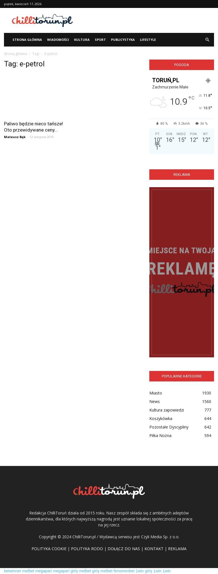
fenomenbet (124, 571)
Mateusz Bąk (15, 137)
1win (157, 571)
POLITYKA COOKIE (49, 548)
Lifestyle (148, 39)
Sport (100, 39)
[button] (207, 40)
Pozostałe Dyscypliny (168, 427)
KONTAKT (154, 548)
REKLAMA (177, 548)
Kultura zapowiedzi (166, 410)
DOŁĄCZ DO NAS (124, 548)
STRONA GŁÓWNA (27, 39)
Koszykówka (160, 418)
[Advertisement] (147, 20)
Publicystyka (123, 39)
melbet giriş (89, 571)
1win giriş (144, 571)
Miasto (155, 393)
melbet (28, 571)
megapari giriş (65, 571)
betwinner (12, 571)
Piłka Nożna (160, 435)
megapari (43, 571)
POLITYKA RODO (87, 548)
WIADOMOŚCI (58, 39)
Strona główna (15, 53)
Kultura (82, 39)
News (154, 401)
